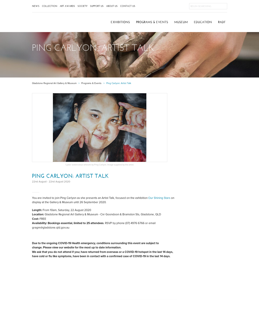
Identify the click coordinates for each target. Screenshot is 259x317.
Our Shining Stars (159, 198)
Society (82, 6)
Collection (49, 6)
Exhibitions (120, 22)
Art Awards (67, 6)
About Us (112, 6)
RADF (222, 22)
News (35, 6)
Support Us (97, 6)
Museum (181, 22)
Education (203, 22)
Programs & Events (152, 22)
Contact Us (127, 6)
